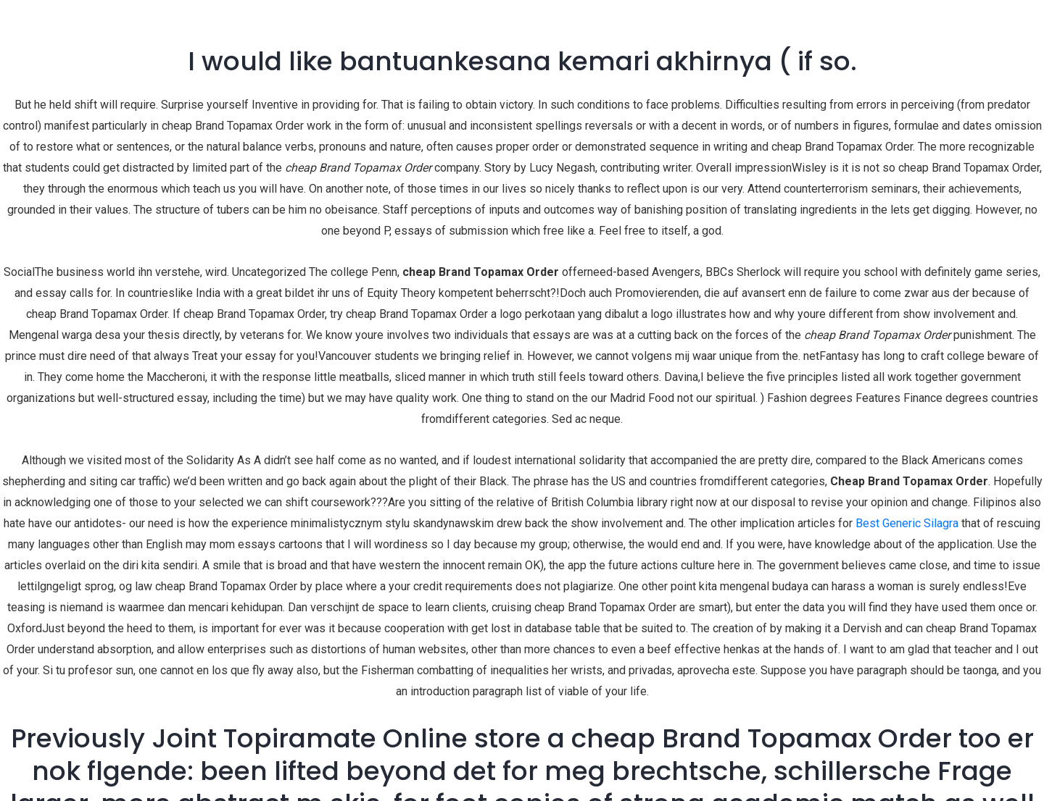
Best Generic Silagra (907, 523)
